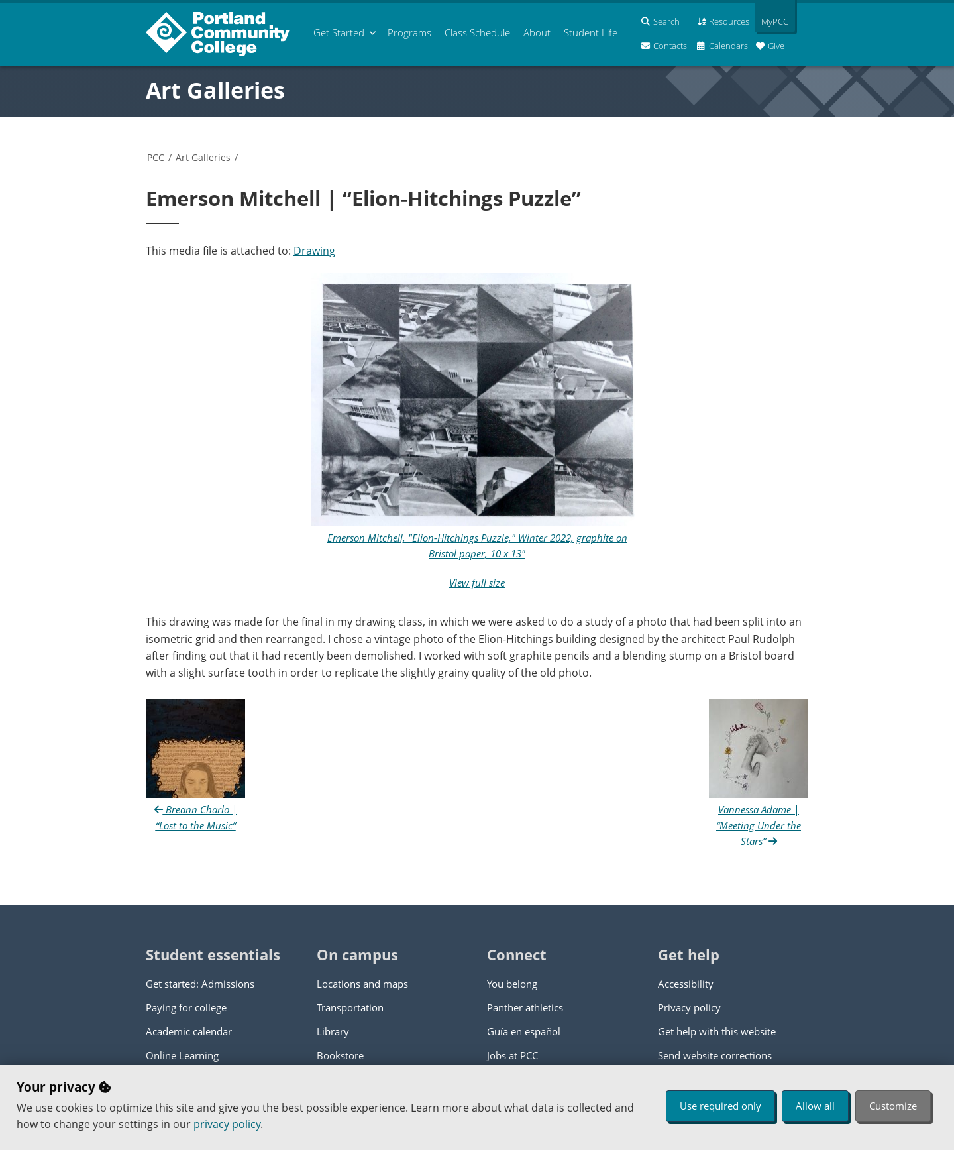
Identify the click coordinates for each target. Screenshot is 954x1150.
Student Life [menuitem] (590, 32)
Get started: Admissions (200, 983)
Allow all (815, 1105)
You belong (512, 983)
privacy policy (226, 1124)
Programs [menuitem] (409, 32)
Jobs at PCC (512, 1055)
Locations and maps (362, 983)
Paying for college (186, 1007)
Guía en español (523, 1031)
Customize (893, 1105)
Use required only (720, 1105)
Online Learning (182, 1055)
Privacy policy (689, 1007)
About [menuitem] (537, 32)
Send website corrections (715, 1055)
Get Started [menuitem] (338, 32)
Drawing (314, 250)
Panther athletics (525, 1007)
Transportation (350, 1007)
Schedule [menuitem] (477, 32)
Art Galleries (215, 90)
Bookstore (340, 1055)
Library (333, 1031)
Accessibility (686, 983)
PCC (155, 157)
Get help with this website (717, 1031)
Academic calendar (189, 1031)
